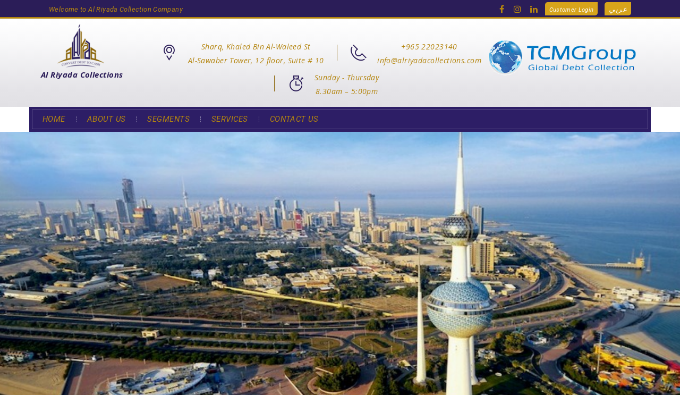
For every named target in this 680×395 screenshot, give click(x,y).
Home (53, 119)
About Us (106, 119)
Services (229, 119)
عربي (618, 9)
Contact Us (294, 119)
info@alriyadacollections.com (429, 60)
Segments (168, 119)
